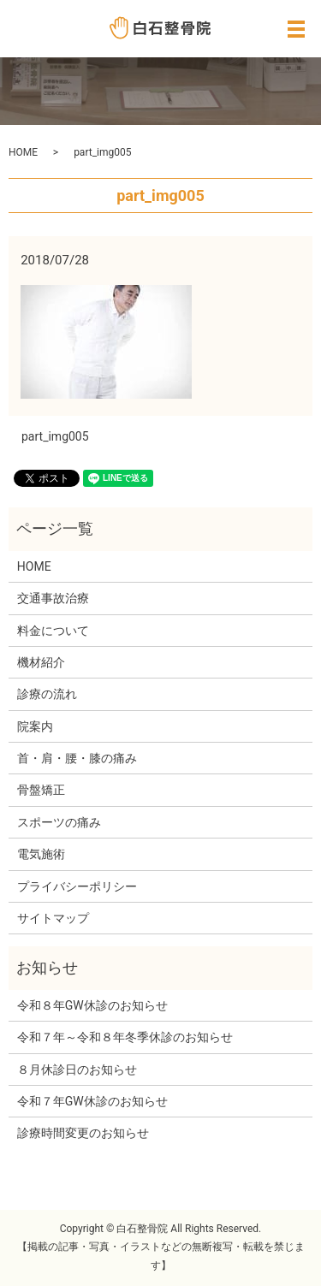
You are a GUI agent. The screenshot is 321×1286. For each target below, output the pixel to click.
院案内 (35, 726)
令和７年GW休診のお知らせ (92, 1101)
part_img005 (55, 436)
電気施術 (41, 854)
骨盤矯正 (41, 790)
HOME (23, 152)
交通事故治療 (53, 598)
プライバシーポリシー (77, 886)
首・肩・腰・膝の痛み (77, 758)
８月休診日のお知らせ (77, 1069)
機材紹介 (41, 662)
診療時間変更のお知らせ (83, 1133)
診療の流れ (47, 694)
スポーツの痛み (59, 822)
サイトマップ (53, 918)
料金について (53, 630)
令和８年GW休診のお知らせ (92, 1005)
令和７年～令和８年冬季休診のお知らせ (125, 1037)
